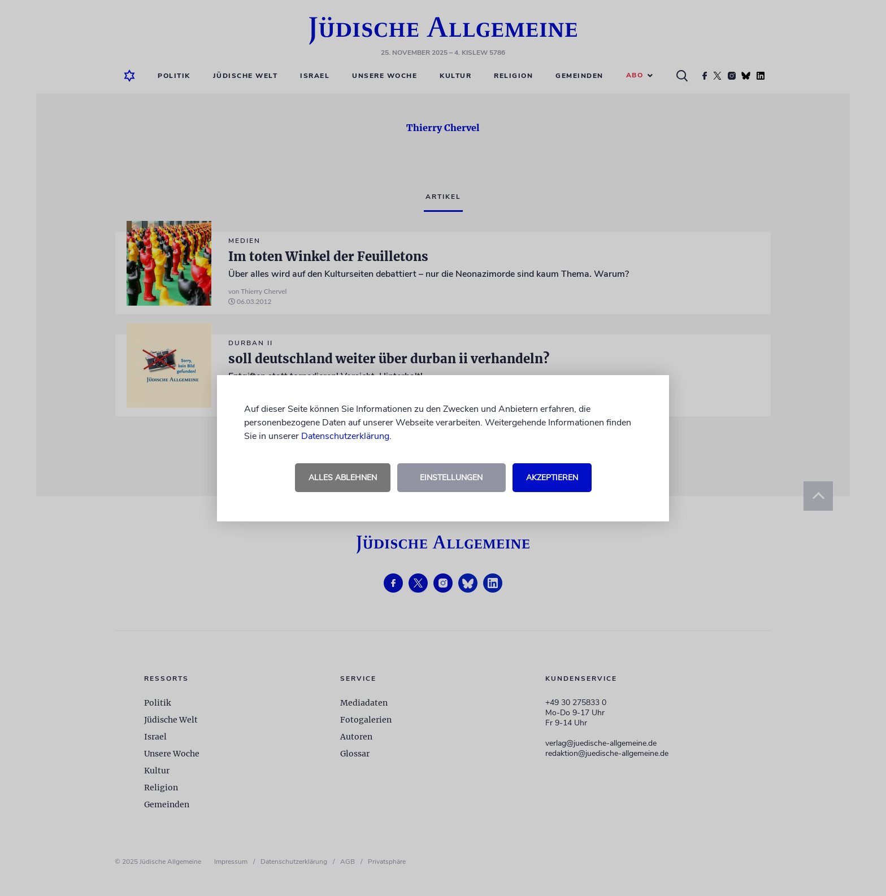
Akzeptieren (552, 477)
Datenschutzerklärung (345, 436)
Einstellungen (451, 477)
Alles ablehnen (343, 477)
